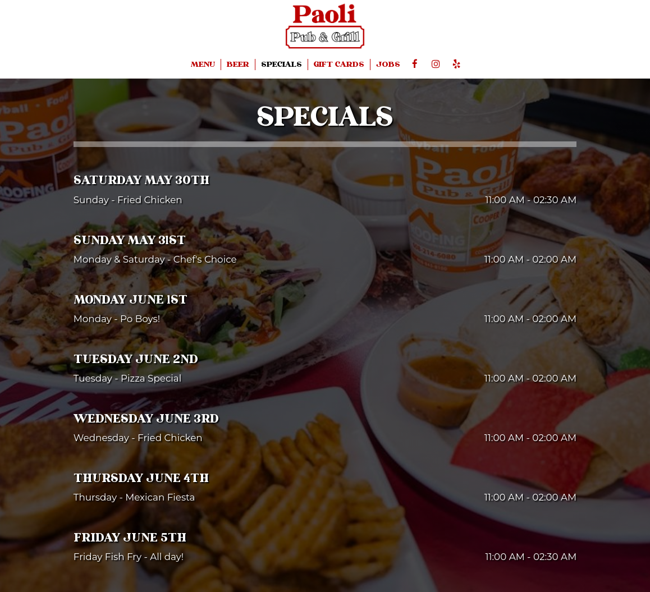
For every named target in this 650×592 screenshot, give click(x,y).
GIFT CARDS (339, 64)
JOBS (388, 64)
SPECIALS (281, 64)
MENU (203, 64)
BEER (238, 64)
